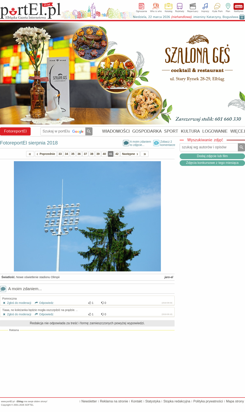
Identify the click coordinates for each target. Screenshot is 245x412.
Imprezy (205, 11)
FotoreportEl (15, 131)
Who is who (156, 11)
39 (98, 153)
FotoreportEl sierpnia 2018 (29, 142)
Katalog (168, 11)
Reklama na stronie (114, 401)
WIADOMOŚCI (116, 131)
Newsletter (89, 401)
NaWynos (239, 6)
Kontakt (136, 401)
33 (60, 153)
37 (85, 153)
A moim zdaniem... (21, 289)
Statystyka (152, 401)
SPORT (171, 131)
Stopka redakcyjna (176, 401)
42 (117, 153)
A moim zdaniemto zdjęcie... (140, 143)
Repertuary (192, 11)
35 (73, 153)
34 (66, 153)
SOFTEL (29, 405)
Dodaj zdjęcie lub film (212, 156)
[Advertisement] (87, 363)
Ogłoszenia (141, 11)
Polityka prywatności (208, 401)
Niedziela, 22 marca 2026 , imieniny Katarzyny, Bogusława (185, 17)
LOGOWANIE (215, 131)
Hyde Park (217, 11)
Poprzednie (45, 154)
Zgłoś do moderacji (16, 302)
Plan (228, 11)
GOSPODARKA (147, 131)
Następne (130, 154)
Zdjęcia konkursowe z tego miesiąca (212, 162)
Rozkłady (179, 11)
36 (79, 153)
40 (104, 153)
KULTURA (190, 131)
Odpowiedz (42, 302)
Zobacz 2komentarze (167, 143)
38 (91, 153)
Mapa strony (235, 401)
